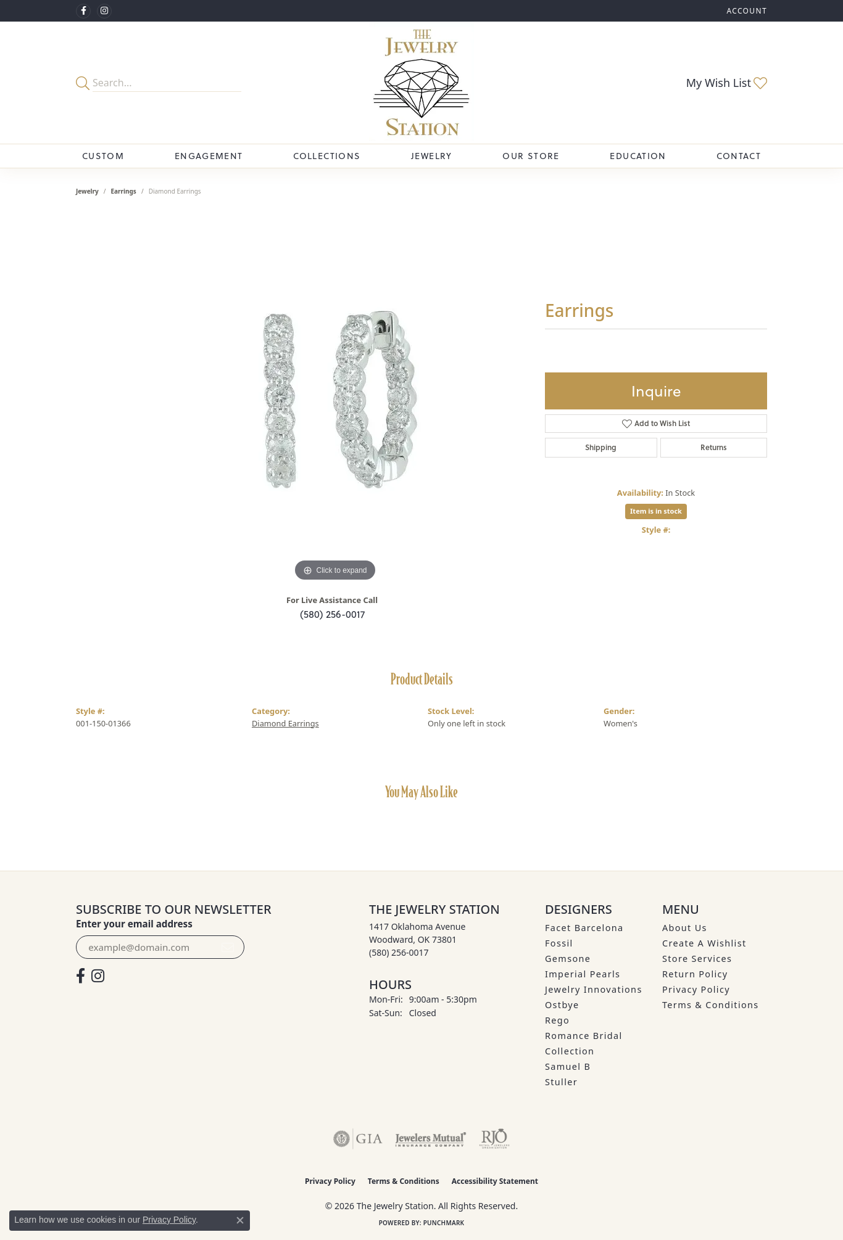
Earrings (123, 191)
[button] (745, 11)
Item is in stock (656, 510)
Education (638, 156)
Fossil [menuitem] (559, 943)
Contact (738, 156)
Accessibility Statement (495, 1181)
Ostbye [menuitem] (562, 1005)
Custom (103, 156)
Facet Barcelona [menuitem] (584, 928)
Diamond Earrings (285, 723)
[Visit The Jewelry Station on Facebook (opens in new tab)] (83, 11)
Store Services (697, 958)
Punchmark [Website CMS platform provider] (444, 1222)
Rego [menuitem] (557, 1020)
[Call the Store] (399, 952)
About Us (684, 928)
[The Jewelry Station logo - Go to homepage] (422, 83)
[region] (335, 400)
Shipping (601, 447)
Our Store (530, 156)
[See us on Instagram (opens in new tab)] (104, 11)
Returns (713, 447)
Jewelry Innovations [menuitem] (593, 989)
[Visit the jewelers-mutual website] (430, 1138)
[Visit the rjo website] (494, 1138)
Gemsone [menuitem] (568, 958)
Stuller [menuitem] (561, 1082)
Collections (326, 156)
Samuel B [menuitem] (568, 1066)
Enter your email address (134, 924)
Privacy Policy (696, 989)
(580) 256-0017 (332, 614)
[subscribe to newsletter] (228, 947)
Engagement (209, 156)
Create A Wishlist (704, 943)
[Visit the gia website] (358, 1138)
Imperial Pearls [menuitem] (582, 974)
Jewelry (431, 156)
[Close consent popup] (240, 1220)
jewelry (87, 191)
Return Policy (695, 974)
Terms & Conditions (710, 1005)
